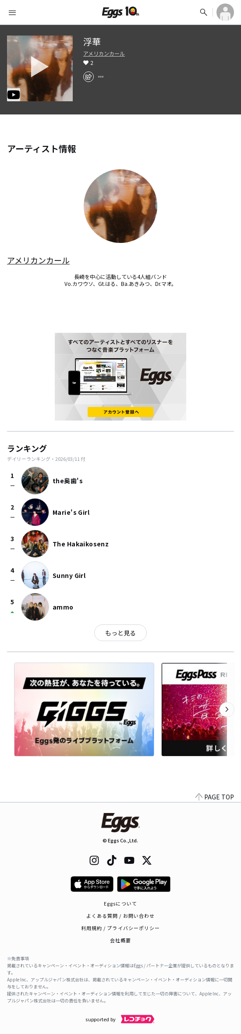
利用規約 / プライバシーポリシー (120, 927)
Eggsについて (120, 903)
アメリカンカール (104, 53)
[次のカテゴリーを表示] (227, 709)
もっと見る (120, 632)
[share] (88, 76)
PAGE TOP (214, 796)
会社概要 (120, 940)
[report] (101, 76)
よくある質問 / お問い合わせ (120, 915)
